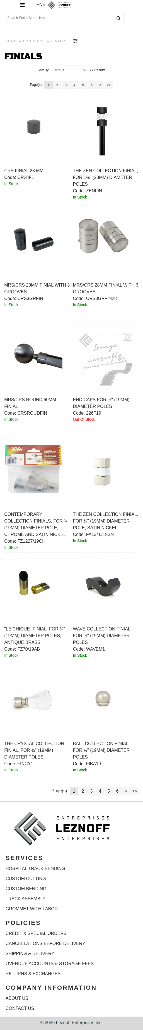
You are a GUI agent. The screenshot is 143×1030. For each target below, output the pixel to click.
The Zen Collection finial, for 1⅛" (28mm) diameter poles (105, 177)
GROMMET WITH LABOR (32, 908)
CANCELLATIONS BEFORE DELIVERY (45, 943)
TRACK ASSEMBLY (25, 898)
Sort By (43, 70)
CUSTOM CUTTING (26, 878)
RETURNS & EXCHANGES (33, 973)
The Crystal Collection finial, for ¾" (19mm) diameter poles (34, 750)
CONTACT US (20, 1008)
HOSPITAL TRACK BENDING (35, 868)
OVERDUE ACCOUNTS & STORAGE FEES (50, 963)
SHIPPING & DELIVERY (30, 953)
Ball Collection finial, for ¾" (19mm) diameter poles (101, 750)
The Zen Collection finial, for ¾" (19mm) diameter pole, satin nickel (105, 521)
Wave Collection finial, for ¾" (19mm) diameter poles (102, 636)
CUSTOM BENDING (26, 888)
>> (109, 85)
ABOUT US (17, 998)
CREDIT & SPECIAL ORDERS (36, 933)
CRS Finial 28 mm (23, 170)
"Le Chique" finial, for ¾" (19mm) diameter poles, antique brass (34, 636)
